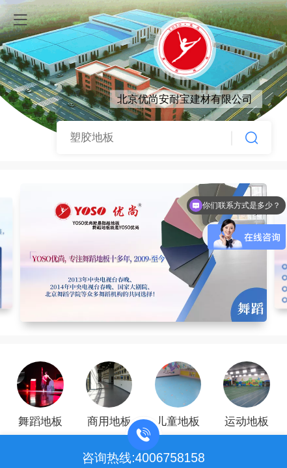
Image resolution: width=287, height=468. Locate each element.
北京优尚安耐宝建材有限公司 (185, 99)
